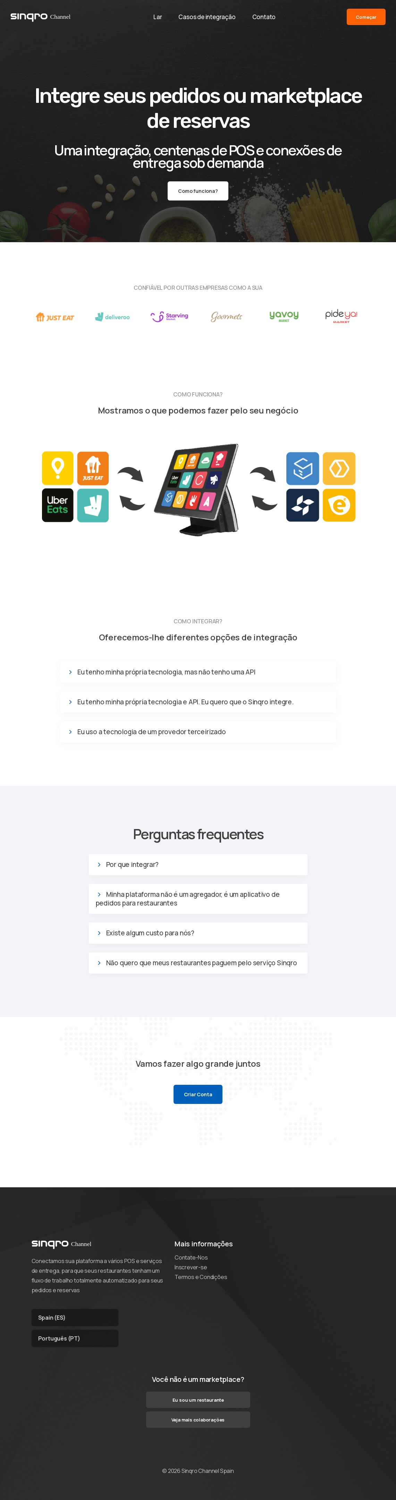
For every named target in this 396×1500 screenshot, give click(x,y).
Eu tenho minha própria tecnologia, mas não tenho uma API (166, 672)
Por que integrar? (132, 864)
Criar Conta (198, 1094)
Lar (157, 17)
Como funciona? (198, 191)
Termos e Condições (201, 1277)
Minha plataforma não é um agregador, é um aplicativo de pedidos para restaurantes (188, 899)
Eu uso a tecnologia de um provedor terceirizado (151, 732)
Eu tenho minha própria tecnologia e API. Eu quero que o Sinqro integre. (185, 702)
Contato (264, 17)
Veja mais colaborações (198, 1420)
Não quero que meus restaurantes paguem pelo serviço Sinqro (201, 963)
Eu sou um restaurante (198, 1400)
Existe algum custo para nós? (150, 933)
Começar (366, 17)
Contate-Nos (191, 1257)
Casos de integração (206, 17)
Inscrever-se (191, 1267)
